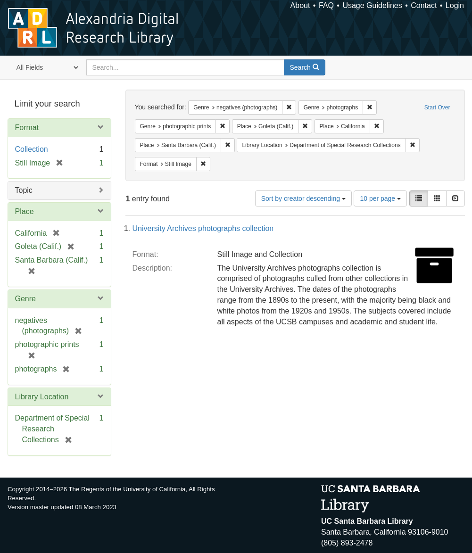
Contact (424, 5)
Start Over (437, 107)
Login (455, 5)
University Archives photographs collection (203, 228)
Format (27, 128)
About (300, 5)
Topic (24, 190)
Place (24, 211)
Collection (31, 149)
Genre (25, 299)
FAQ (326, 5)
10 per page (380, 198)
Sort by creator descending (303, 198)
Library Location (42, 397)
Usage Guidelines (372, 5)
